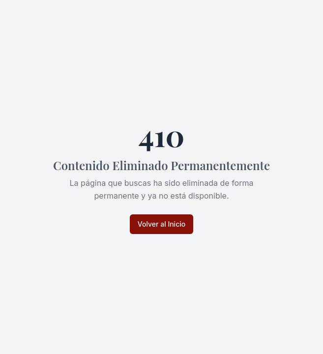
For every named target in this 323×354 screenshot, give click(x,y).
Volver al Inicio (161, 224)
